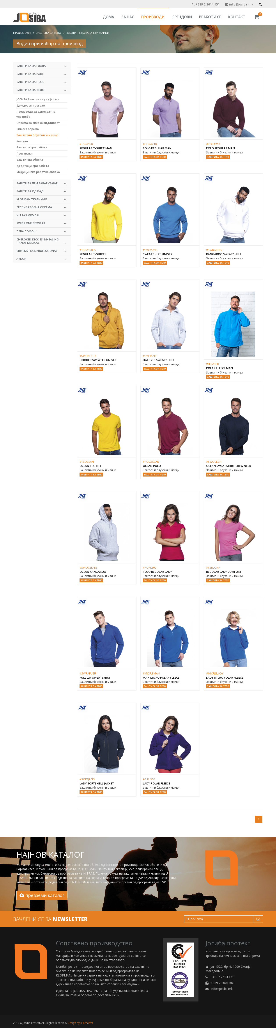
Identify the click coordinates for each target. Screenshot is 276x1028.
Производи (153, 16)
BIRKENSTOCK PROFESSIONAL (41, 251)
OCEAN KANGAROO (93, 572)
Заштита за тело (48, 33)
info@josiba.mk (239, 4)
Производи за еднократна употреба (35, 114)
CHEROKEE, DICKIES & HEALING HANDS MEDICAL (41, 241)
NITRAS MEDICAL (41, 215)
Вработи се (210, 16)
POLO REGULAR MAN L (221, 148)
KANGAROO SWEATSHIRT (223, 254)
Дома (108, 16)
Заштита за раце (41, 74)
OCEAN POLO (152, 466)
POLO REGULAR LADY (157, 572)
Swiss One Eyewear (41, 223)
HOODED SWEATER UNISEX (98, 360)
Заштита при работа (31, 147)
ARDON (41, 259)
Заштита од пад (41, 191)
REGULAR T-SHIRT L (93, 254)
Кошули (22, 141)
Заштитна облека (29, 160)
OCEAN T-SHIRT (90, 466)
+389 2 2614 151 (205, 4)
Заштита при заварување (41, 183)
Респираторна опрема (41, 207)
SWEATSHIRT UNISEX (157, 254)
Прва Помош (41, 231)
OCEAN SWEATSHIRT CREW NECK (228, 466)
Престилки (24, 153)
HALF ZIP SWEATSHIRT (158, 360)
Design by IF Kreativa (80, 1023)
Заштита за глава (41, 66)
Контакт (236, 16)
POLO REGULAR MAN (157, 148)
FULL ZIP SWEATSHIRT (95, 677)
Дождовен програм (30, 105)
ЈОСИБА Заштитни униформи (37, 99)
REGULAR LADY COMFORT (224, 572)
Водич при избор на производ (49, 43)
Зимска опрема (27, 129)
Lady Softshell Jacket (97, 783)
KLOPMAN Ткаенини (41, 199)
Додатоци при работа (32, 166)
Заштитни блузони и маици (87, 33)
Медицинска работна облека (38, 172)
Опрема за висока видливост (38, 123)
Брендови (182, 16)
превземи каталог (41, 895)
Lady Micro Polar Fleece (224, 677)
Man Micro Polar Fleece (161, 677)
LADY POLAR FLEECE (156, 783)
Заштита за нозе (41, 82)
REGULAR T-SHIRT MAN (96, 148)
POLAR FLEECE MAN (219, 368)
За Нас (127, 16)
